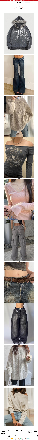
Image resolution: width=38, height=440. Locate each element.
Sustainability (26, 3)
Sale (8, 3)
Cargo (12, 3)
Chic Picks (30, 3)
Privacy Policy (9, 435)
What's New (3, 3)
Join (35, 431)
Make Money (22, 435)
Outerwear (18, 3)
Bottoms (15, 3)
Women (6, 3)
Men (20, 3)
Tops (10, 3)
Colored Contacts (15, 435)
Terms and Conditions (9, 436)
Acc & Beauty (23, 3)
